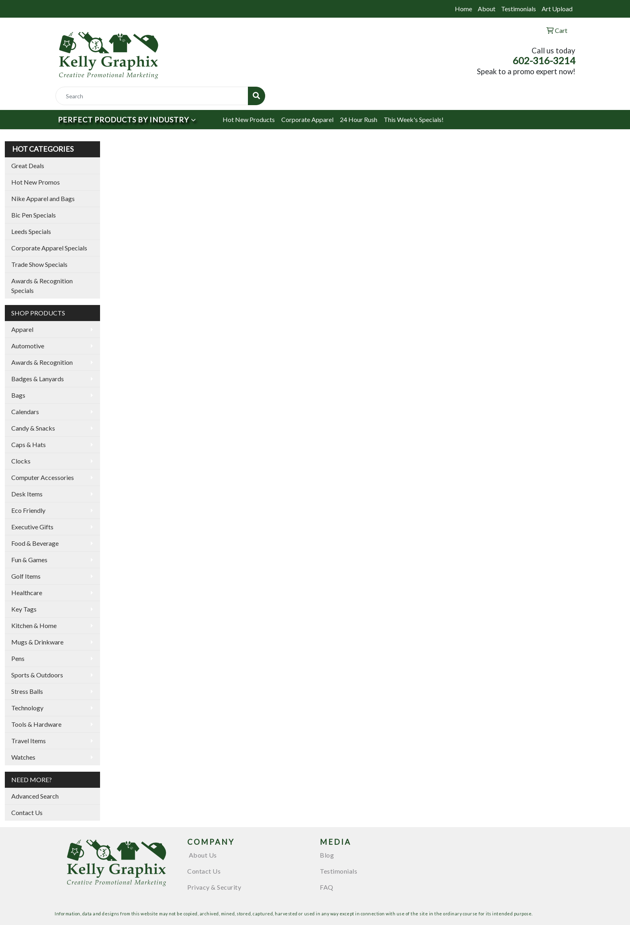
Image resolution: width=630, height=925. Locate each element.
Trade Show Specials (39, 264)
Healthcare (26, 592)
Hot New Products (249, 119)
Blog (327, 855)
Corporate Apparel (307, 119)
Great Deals (27, 165)
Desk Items (27, 494)
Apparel (22, 329)
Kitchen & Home (34, 625)
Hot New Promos (35, 182)
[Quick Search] (151, 96)
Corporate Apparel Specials (49, 248)
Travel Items (28, 740)
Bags (18, 395)
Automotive (27, 346)
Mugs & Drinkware (37, 642)
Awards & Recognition (42, 362)
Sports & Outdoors (37, 675)
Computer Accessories (42, 477)
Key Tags (24, 609)
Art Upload (557, 8)
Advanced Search (35, 796)
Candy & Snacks (33, 428)
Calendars (25, 411)
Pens (18, 658)
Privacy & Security (214, 887)
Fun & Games (29, 559)
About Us (202, 855)
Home (463, 8)
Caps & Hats (28, 444)
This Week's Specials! (414, 119)
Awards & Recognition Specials (42, 285)
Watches (23, 757)
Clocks (21, 461)
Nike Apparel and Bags (43, 198)
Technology (27, 708)
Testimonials (518, 8)
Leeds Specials (31, 231)
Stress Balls (27, 691)
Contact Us (27, 812)
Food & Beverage (35, 543)
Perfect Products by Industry (123, 119)
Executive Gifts (32, 527)
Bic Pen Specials (33, 215)
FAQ (326, 887)
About (486, 8)
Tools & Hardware (36, 724)
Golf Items (26, 576)
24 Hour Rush (358, 119)
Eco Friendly (28, 510)
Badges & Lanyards (37, 378)
